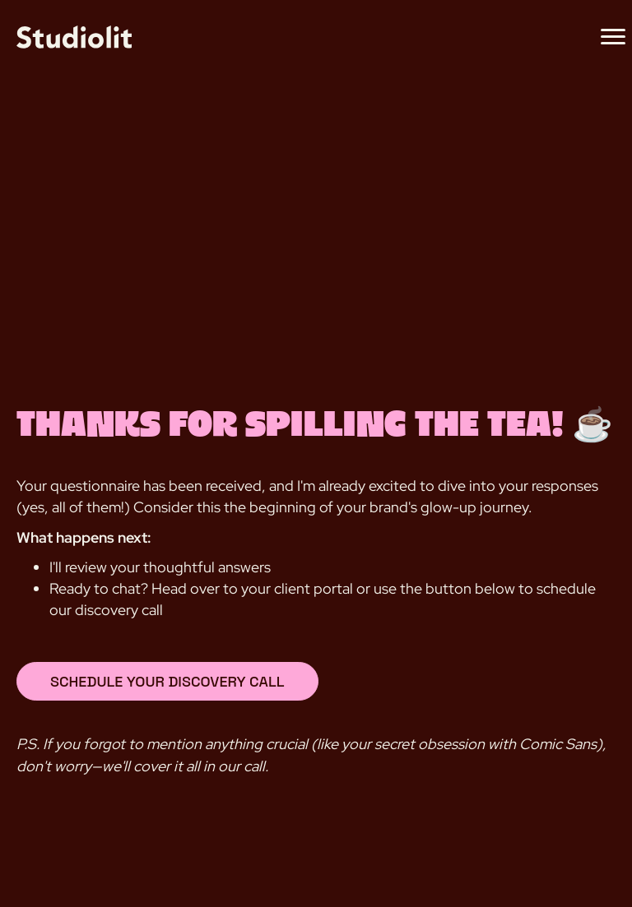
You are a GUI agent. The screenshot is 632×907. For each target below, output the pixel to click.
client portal (313, 588)
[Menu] (613, 37)
